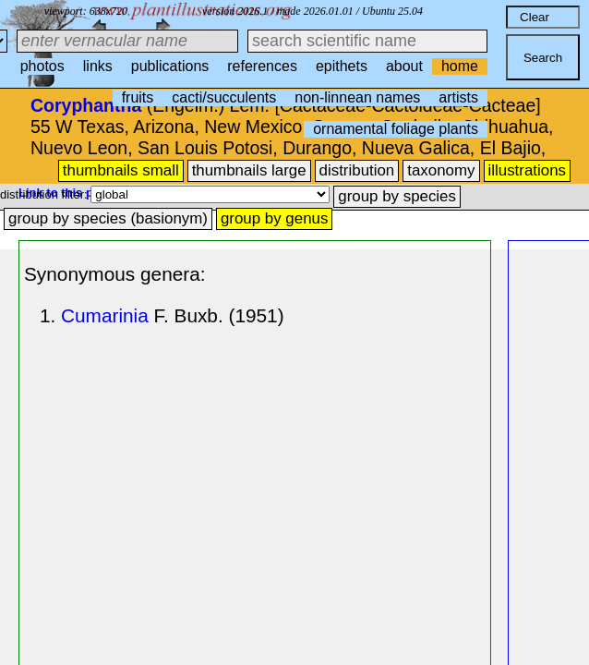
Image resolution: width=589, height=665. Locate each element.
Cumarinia (105, 315)
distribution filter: (45, 194)
